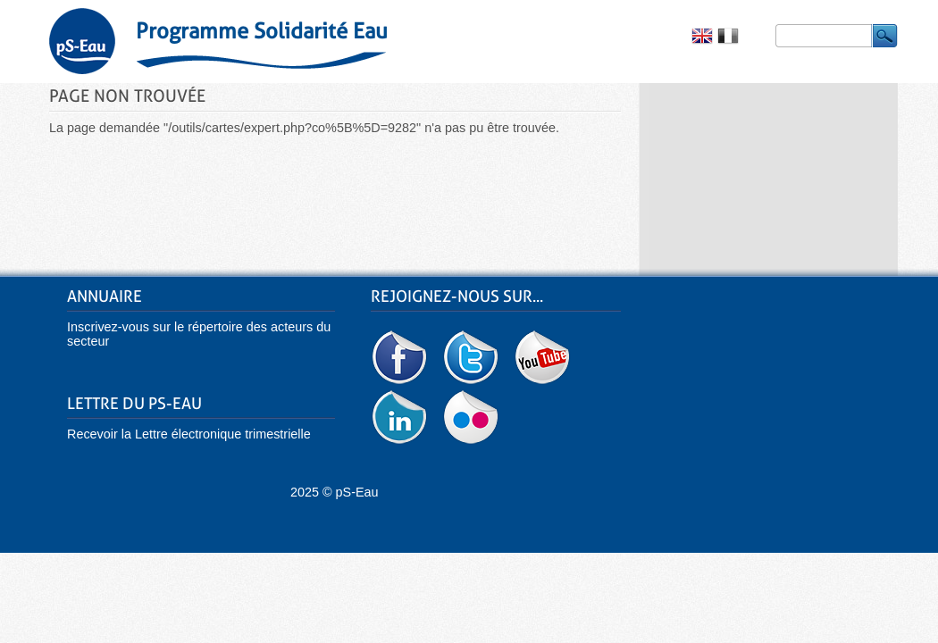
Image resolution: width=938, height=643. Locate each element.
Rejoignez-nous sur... (457, 296)
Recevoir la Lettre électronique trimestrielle (189, 434)
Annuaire (104, 296)
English (702, 31)
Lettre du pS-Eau (134, 403)
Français (728, 31)
